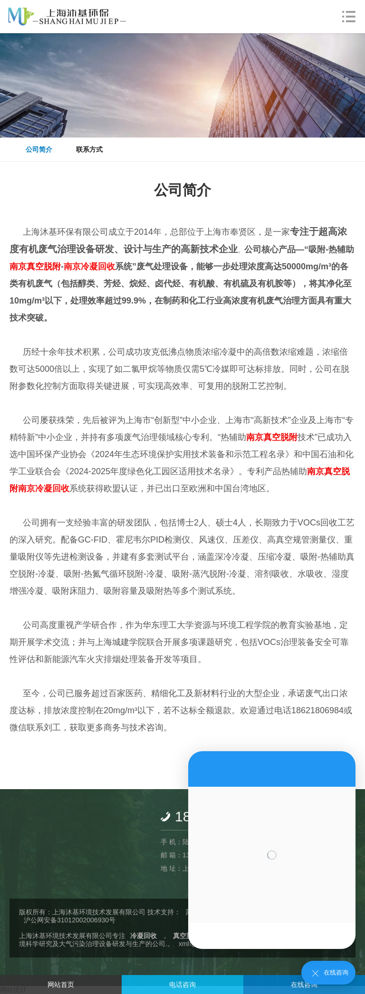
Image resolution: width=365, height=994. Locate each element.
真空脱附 (186, 935)
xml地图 (190, 944)
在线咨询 (304, 984)
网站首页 (61, 984)
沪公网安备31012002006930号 (69, 920)
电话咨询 (182, 984)
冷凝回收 (143, 935)
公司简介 (39, 149)
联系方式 (89, 149)
